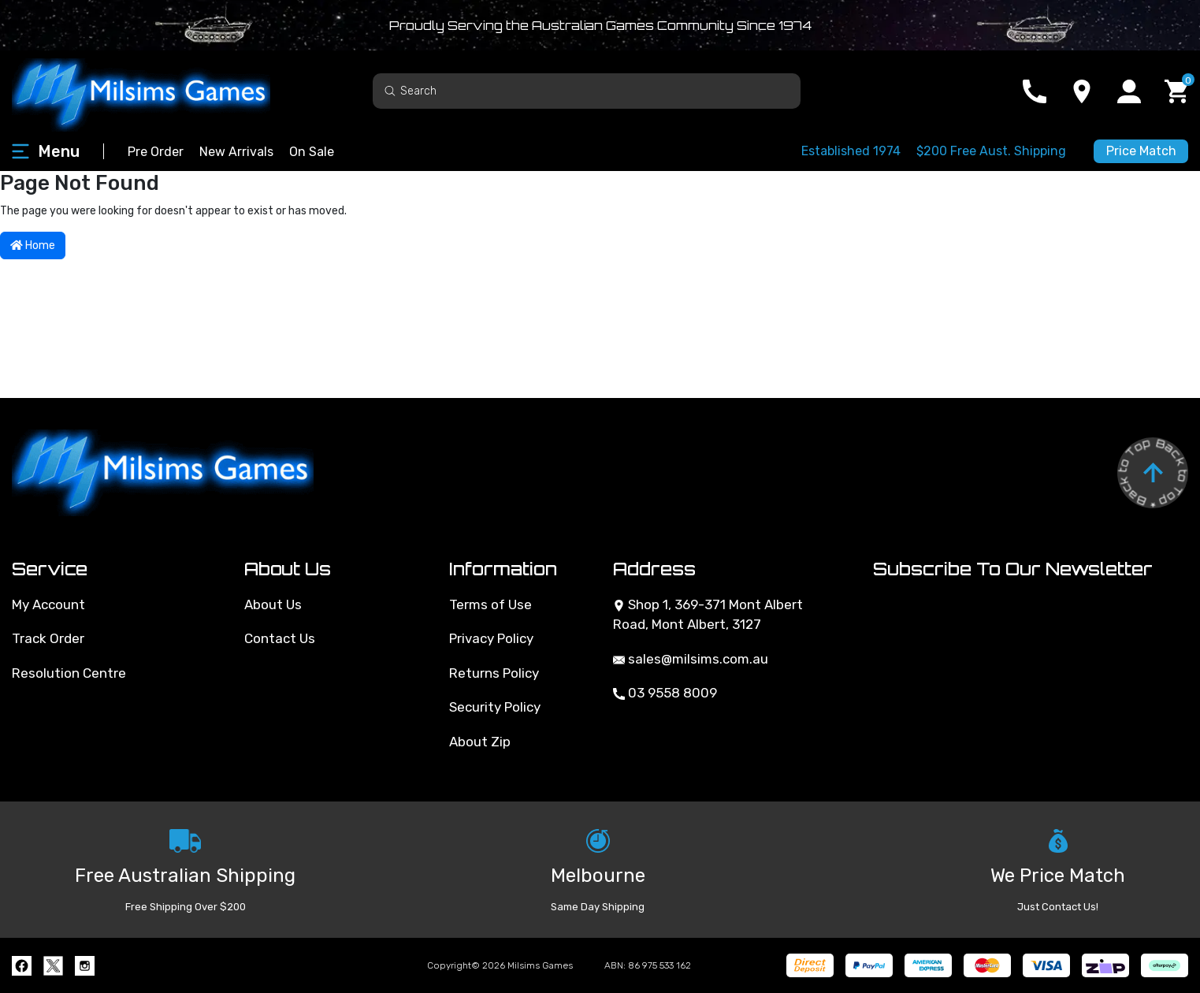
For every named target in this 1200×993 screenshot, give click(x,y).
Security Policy (495, 707)
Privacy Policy (491, 638)
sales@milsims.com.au (690, 659)
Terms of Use (490, 604)
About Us (273, 604)
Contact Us (279, 638)
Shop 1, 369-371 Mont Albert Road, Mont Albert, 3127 (708, 615)
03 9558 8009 (665, 693)
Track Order (48, 638)
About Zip (480, 741)
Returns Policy (494, 673)
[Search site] (390, 90)
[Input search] (587, 91)
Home (32, 245)
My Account (48, 604)
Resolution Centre (69, 673)
